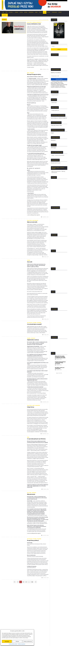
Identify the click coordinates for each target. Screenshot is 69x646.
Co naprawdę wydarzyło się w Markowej (36, 438)
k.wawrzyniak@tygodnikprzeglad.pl (34, 533)
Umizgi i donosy (30, 407)
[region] (40, 4)
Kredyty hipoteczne (55, 110)
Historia (25, 12)
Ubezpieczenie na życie (55, 162)
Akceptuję (7, 641)
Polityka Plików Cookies (6, 623)
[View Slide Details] (40, 5)
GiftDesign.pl (53, 147)
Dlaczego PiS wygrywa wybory (34, 74)
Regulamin (4, 627)
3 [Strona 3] (23, 581)
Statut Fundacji (5, 625)
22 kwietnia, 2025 (45, 401)
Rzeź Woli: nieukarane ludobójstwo (59, 368)
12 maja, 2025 (45, 319)
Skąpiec (52, 132)
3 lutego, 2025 (45, 577)
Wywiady (16, 12)
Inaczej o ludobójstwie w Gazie (34, 23)
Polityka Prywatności (6, 621)
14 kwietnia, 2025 (45, 433)
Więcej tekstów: (59, 372)
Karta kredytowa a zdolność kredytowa (59, 118)
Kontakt (60, 12)
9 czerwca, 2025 (45, 216)
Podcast (40, 12)
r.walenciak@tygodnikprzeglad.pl (33, 214)
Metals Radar (54, 102)
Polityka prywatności (21, 643)
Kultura (21, 12)
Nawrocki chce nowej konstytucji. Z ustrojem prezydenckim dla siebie (60, 356)
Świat (6, 12)
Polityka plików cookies (13, 643)
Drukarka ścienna (55, 94)
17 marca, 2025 (45, 489)
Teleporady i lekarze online (56, 125)
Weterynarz (53, 140)
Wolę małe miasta (31, 494)
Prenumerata (31, 12)
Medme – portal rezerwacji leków (58, 155)
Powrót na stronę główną (43, 19)
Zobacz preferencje (28, 641)
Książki (36, 12)
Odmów (17, 641)
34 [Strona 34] (32, 581)
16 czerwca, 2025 (45, 69)
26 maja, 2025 (45, 256)
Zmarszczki (29, 261)
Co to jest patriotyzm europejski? (34, 324)
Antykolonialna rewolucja (33, 339)
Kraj (3, 12)
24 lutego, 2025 (45, 535)
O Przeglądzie (54, 12)
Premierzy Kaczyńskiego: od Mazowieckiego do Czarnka (60, 362)
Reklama (48, 12)
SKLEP (45, 12)
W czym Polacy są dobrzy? (33, 540)
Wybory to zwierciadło (32, 222)
